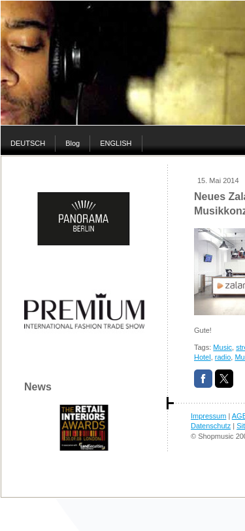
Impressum (208, 416)
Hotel (202, 357)
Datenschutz (211, 426)
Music (222, 347)
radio (223, 357)
